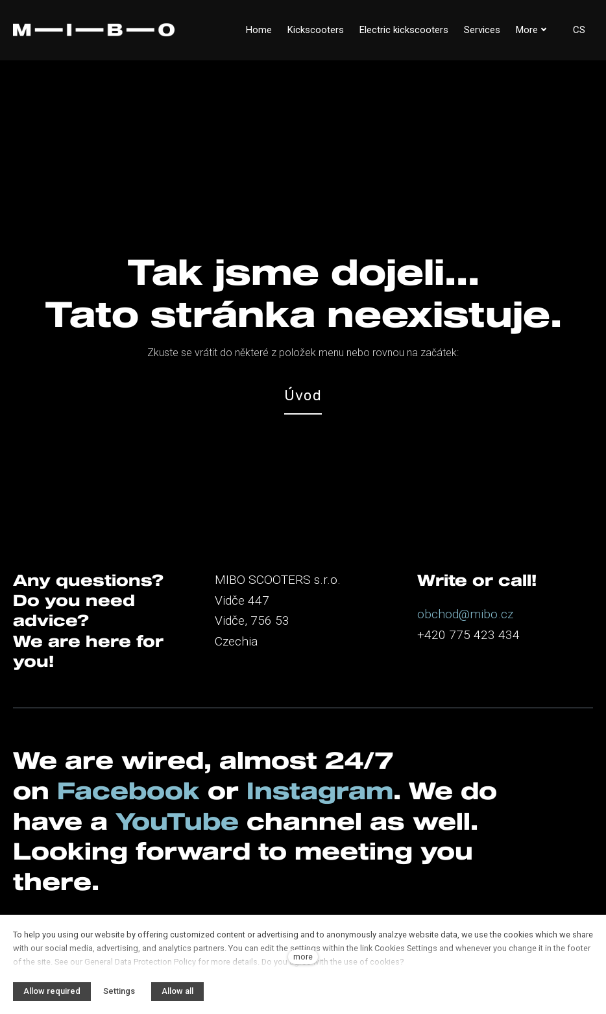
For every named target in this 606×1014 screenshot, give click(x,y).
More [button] (531, 30)
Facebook (128, 790)
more (303, 956)
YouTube (177, 820)
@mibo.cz (486, 614)
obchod (438, 614)
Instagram (320, 790)
